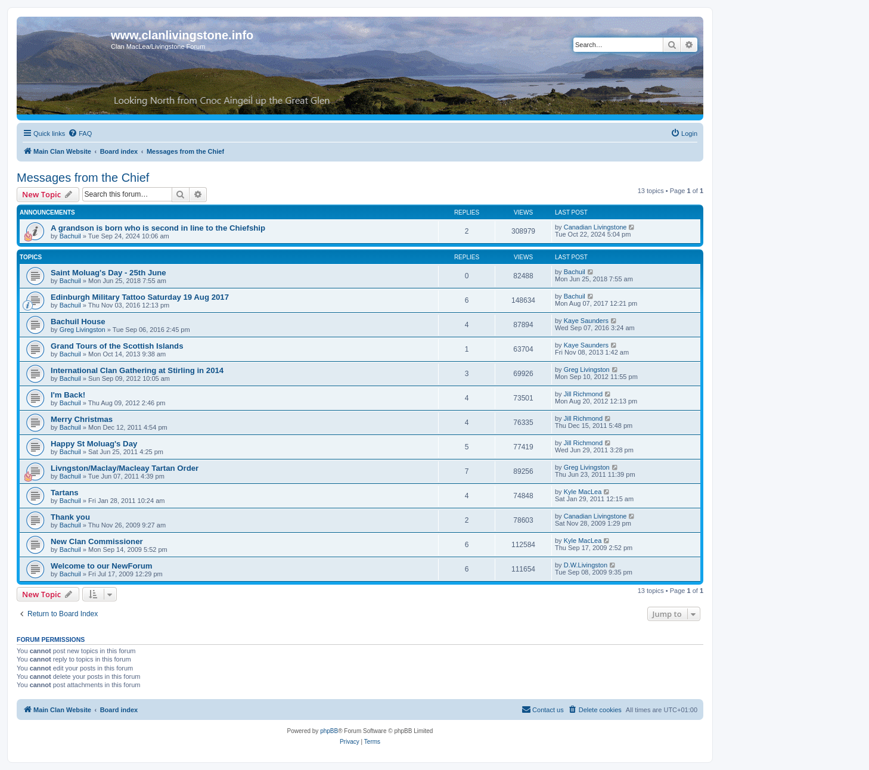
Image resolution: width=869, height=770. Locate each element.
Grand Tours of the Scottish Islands (117, 345)
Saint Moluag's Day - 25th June (108, 272)
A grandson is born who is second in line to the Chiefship (158, 227)
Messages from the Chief (83, 177)
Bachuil (70, 236)
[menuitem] (80, 133)
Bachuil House (78, 321)
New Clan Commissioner (97, 541)
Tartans (65, 492)
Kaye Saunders (586, 320)
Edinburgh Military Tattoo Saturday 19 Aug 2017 (140, 297)
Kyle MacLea (583, 491)
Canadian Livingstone (595, 227)
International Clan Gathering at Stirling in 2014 (137, 370)
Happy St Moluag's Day (94, 443)
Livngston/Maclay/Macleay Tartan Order (124, 468)
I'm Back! (68, 394)
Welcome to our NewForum (101, 565)
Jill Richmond (583, 394)
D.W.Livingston (585, 565)
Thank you (70, 517)
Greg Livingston (82, 329)
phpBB (329, 731)
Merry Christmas (82, 419)
